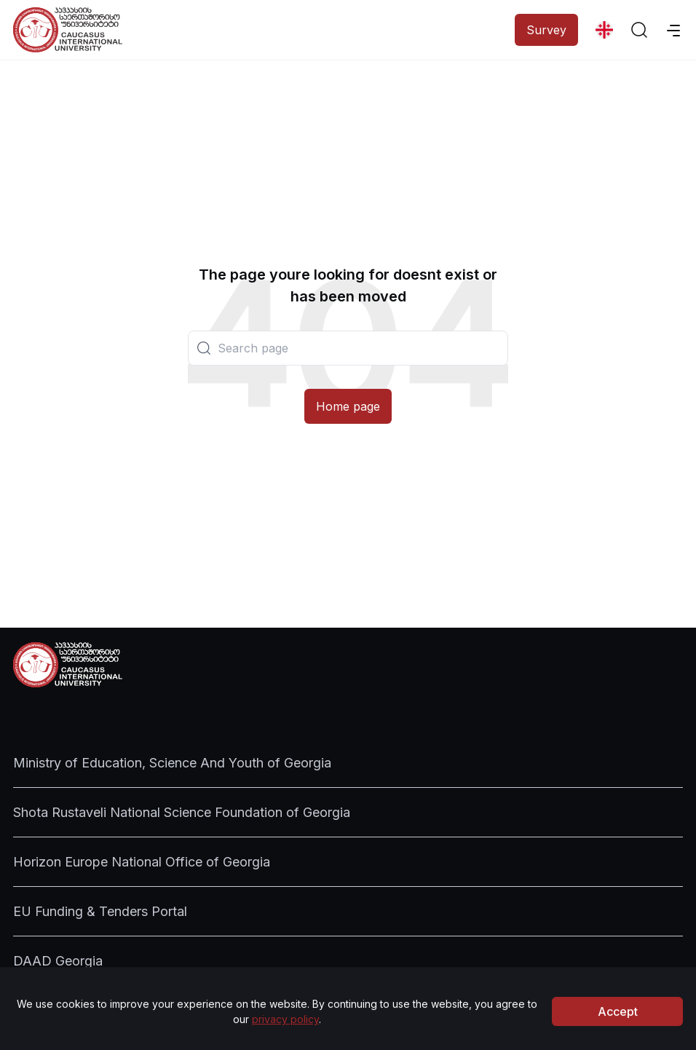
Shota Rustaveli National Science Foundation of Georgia (181, 812)
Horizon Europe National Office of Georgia (141, 861)
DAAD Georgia (58, 960)
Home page (348, 406)
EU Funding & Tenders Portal (100, 911)
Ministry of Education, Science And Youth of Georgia (172, 762)
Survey (546, 30)
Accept (618, 1024)
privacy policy (285, 1032)
